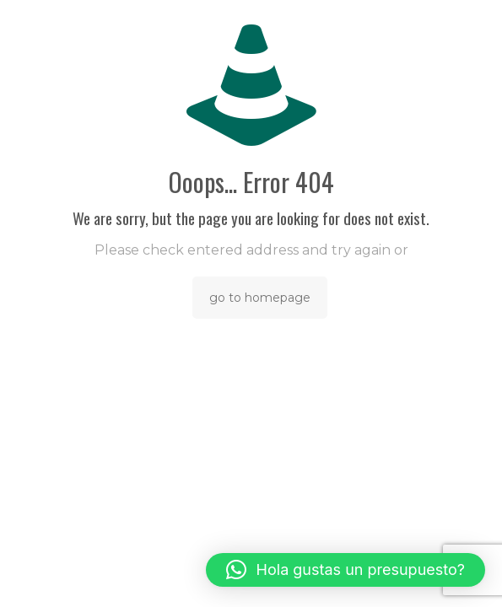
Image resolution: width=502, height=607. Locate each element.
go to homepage (259, 297)
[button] (345, 570)
